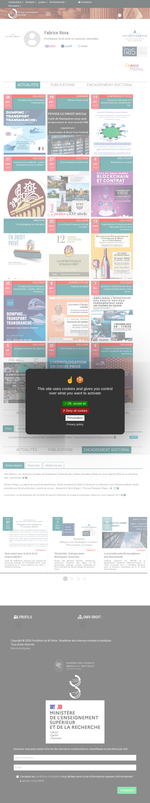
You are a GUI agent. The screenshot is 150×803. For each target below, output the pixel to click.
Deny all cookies (75, 410)
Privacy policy (75, 424)
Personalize (75, 418)
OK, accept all (75, 403)
